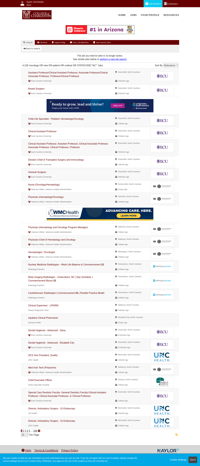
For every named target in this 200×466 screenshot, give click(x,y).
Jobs (133, 15)
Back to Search (31, 48)
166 (35, 431)
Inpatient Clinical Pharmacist (43, 318)
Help (26, 450)
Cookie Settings (178, 459)
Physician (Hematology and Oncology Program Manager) (58, 227)
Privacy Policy (69, 450)
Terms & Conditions (46, 450)
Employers (171, 3)
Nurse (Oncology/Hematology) (44, 184)
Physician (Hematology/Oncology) (46, 197)
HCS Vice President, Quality (43, 355)
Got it (193, 459)
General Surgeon (37, 172)
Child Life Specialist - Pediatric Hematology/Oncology (56, 119)
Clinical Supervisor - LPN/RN (43, 305)
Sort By (159, 65)
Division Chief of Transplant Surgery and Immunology (56, 160)
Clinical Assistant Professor (42, 131)
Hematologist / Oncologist (41, 252)
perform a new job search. (113, 59)
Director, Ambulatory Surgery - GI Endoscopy (51, 408)
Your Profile (150, 15)
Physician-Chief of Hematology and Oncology (51, 239)
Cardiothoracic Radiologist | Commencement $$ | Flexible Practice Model (66, 293)
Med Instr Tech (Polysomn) (42, 367)
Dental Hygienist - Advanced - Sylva (46, 330)
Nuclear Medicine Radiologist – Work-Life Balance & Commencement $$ (66, 264)
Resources (171, 15)
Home (122, 15)
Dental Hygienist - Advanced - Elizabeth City (51, 342)
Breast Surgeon (36, 88)
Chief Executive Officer (40, 380)
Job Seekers (153, 3)
